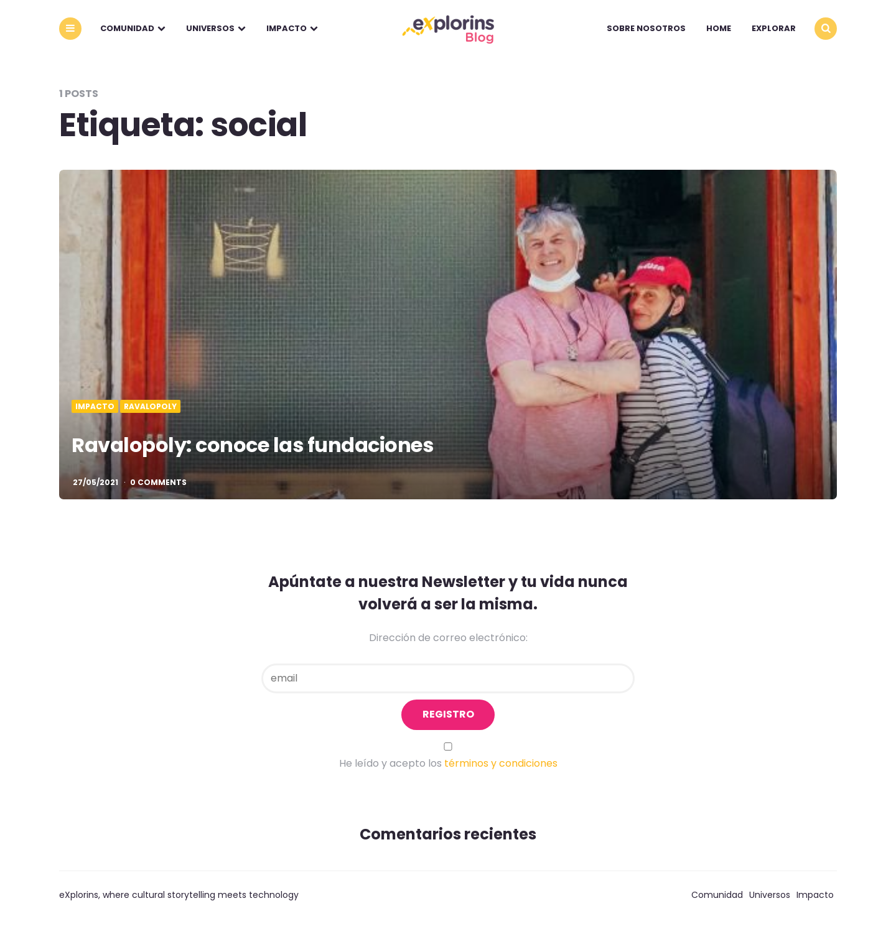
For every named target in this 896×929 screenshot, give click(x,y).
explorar (774, 28)
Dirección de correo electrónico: (448, 638)
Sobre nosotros (646, 28)
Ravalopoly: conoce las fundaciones (252, 445)
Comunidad (127, 28)
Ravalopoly (150, 406)
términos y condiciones (501, 763)
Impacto (286, 28)
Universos (210, 28)
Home (718, 28)
